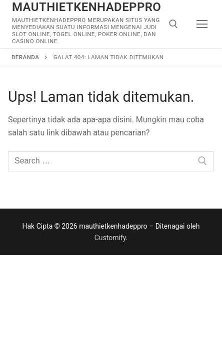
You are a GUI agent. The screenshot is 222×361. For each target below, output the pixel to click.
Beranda (25, 57)
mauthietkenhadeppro (86, 7)
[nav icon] (202, 24)
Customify (110, 238)
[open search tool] (173, 24)
